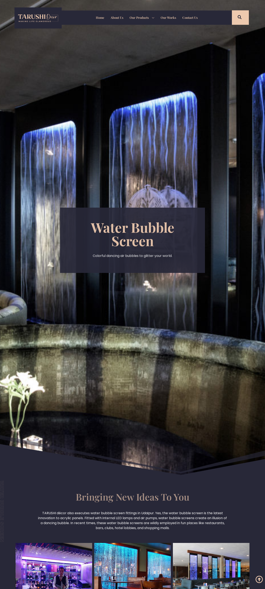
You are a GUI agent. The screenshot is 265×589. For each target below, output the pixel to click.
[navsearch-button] (237, 17)
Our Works (168, 17)
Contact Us (190, 17)
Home (100, 17)
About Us (117, 17)
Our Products (142, 17)
